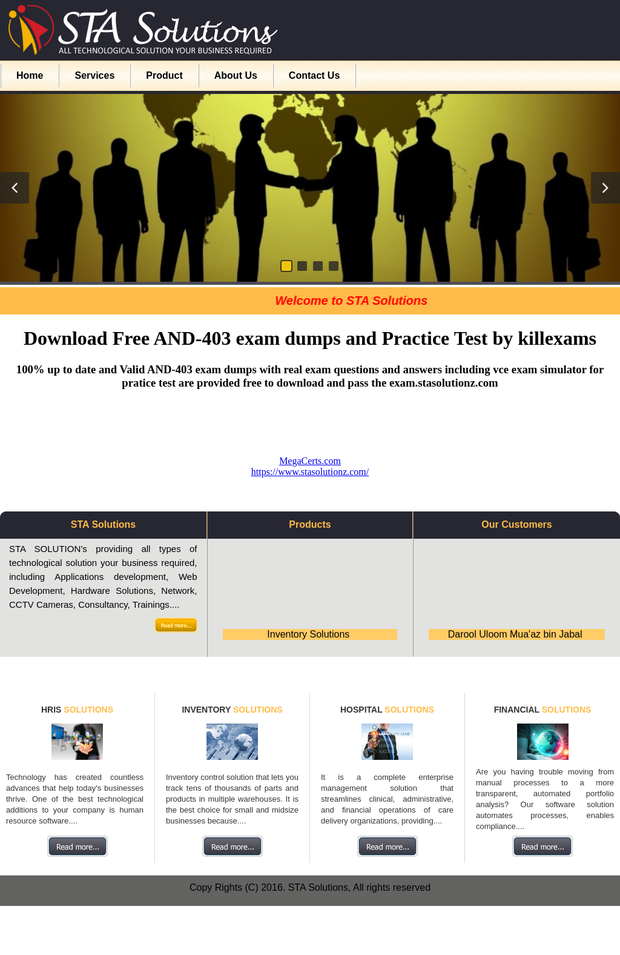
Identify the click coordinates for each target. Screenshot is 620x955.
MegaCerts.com (310, 461)
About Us (235, 75)
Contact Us (314, 75)
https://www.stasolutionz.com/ (310, 472)
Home (29, 75)
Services (94, 75)
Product (164, 75)
